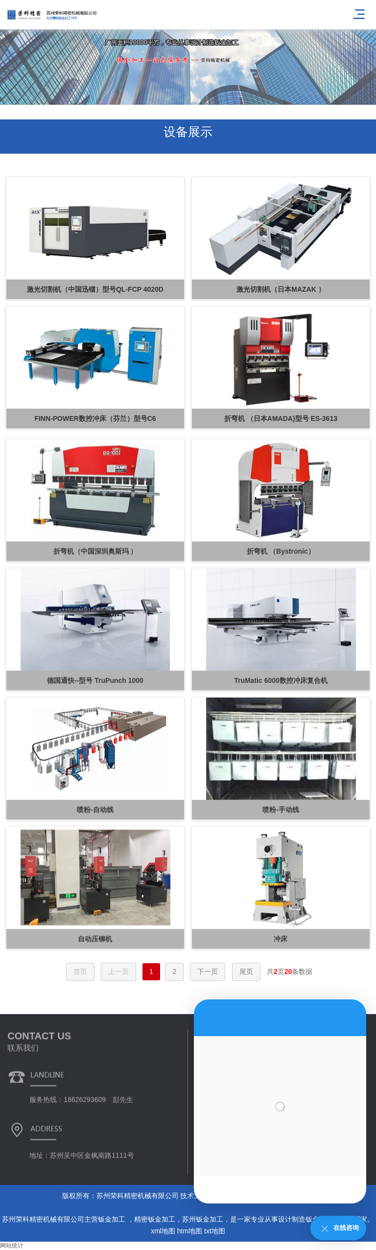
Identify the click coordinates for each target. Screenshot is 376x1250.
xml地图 (163, 1231)
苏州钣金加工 (202, 1219)
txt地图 (214, 1231)
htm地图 (189, 1231)
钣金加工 (112, 1219)
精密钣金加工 (154, 1219)
